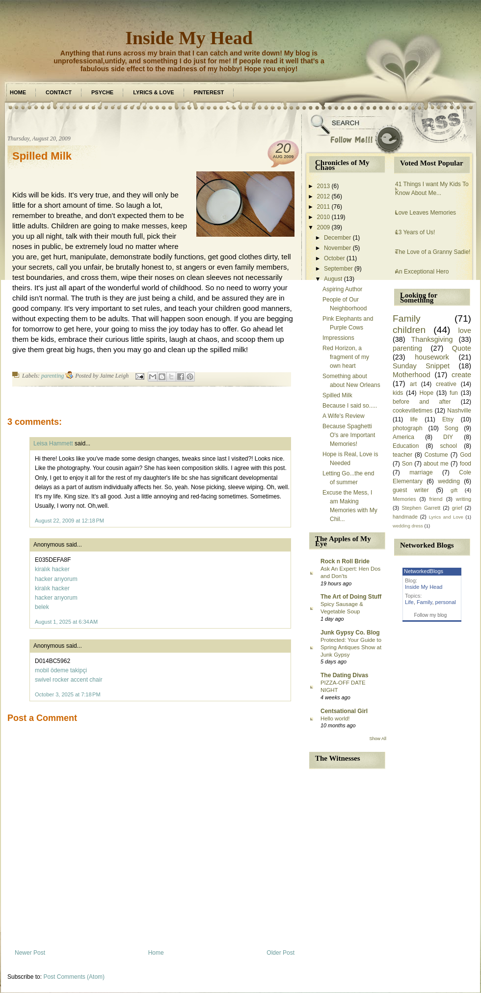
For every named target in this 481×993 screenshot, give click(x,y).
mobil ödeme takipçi (61, 670)
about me (436, 463)
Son (407, 463)
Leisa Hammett (53, 443)
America (403, 437)
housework (432, 357)
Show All (377, 738)
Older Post (280, 952)
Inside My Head (189, 38)
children (409, 330)
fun (454, 392)
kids (398, 392)
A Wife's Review (343, 416)
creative (446, 384)
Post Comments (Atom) (74, 976)
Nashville (459, 410)
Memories (404, 499)
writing (463, 499)
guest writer (411, 490)
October (334, 258)
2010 (323, 217)
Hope (426, 392)
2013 (323, 186)
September (338, 268)
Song (451, 428)
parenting (52, 375)
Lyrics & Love (153, 92)
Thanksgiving (432, 339)
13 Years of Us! (415, 232)
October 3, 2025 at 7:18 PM (68, 694)
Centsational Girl (344, 711)
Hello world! (335, 718)
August (333, 279)
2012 (323, 196)
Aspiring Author (342, 289)
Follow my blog (430, 615)
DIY (448, 437)
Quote (461, 348)
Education (406, 445)
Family (407, 318)
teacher (402, 454)
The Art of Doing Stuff (351, 596)
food (465, 463)
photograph (408, 428)
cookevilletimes (412, 410)
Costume (436, 454)
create (461, 375)
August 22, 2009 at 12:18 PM (69, 521)
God (465, 454)
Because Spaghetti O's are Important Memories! (348, 435)
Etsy (448, 419)
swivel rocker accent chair (68, 679)
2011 (323, 206)
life (414, 419)
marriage (420, 472)
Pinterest (209, 92)
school (448, 445)
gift (454, 490)
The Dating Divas (344, 675)
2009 (323, 227)
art (413, 384)
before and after (422, 401)
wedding (449, 481)
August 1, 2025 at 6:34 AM (66, 622)
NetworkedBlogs (423, 571)
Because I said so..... (349, 405)
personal (445, 602)
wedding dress (408, 525)
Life (409, 602)
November (337, 248)
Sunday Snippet (421, 366)
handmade (405, 517)
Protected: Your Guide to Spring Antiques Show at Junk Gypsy (351, 647)
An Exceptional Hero (422, 271)
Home (18, 92)
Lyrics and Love (446, 517)
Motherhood (411, 375)
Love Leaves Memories (425, 212)
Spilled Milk (42, 156)
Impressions (338, 337)
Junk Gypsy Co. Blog (350, 632)
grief (457, 508)
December (337, 237)
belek (42, 607)
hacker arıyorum (56, 579)
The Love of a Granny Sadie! (432, 251)
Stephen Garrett (420, 508)
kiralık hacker (52, 569)
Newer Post (30, 952)
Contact (59, 92)
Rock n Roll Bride (345, 561)
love (464, 330)
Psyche (102, 92)
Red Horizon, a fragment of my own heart (345, 357)
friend (436, 499)
